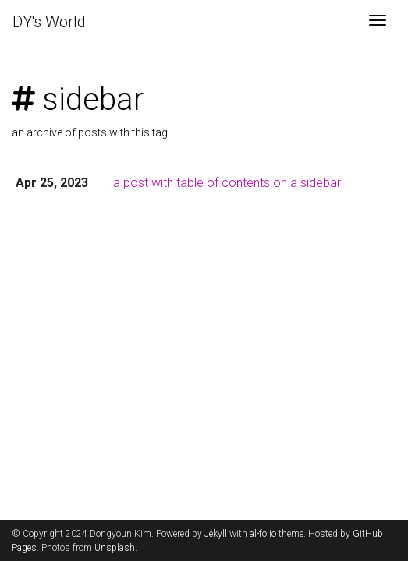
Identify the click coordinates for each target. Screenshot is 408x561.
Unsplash (114, 547)
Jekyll (215, 533)
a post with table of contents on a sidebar (227, 182)
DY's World (49, 21)
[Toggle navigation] (378, 22)
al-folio (263, 533)
